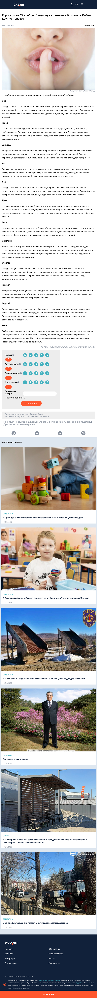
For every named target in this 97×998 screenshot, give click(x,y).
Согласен (48, 994)
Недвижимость (56, 953)
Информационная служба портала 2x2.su (72, 346)
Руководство (55, 963)
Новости (9, 949)
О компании (10, 963)
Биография (10, 958)
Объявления (54, 949)
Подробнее (79, 983)
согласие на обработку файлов (49, 980)
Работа (52, 958)
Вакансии (9, 953)
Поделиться (88, 25)
